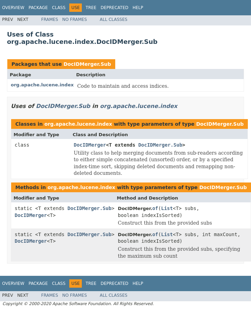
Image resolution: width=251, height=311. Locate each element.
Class (58, 7)
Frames (49, 19)
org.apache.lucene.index (42, 84)
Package (38, 7)
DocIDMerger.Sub (87, 64)
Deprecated (114, 7)
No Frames (74, 19)
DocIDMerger (90, 145)
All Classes (113, 19)
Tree (91, 7)
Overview (13, 7)
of (155, 208)
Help (138, 7)
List (167, 208)
